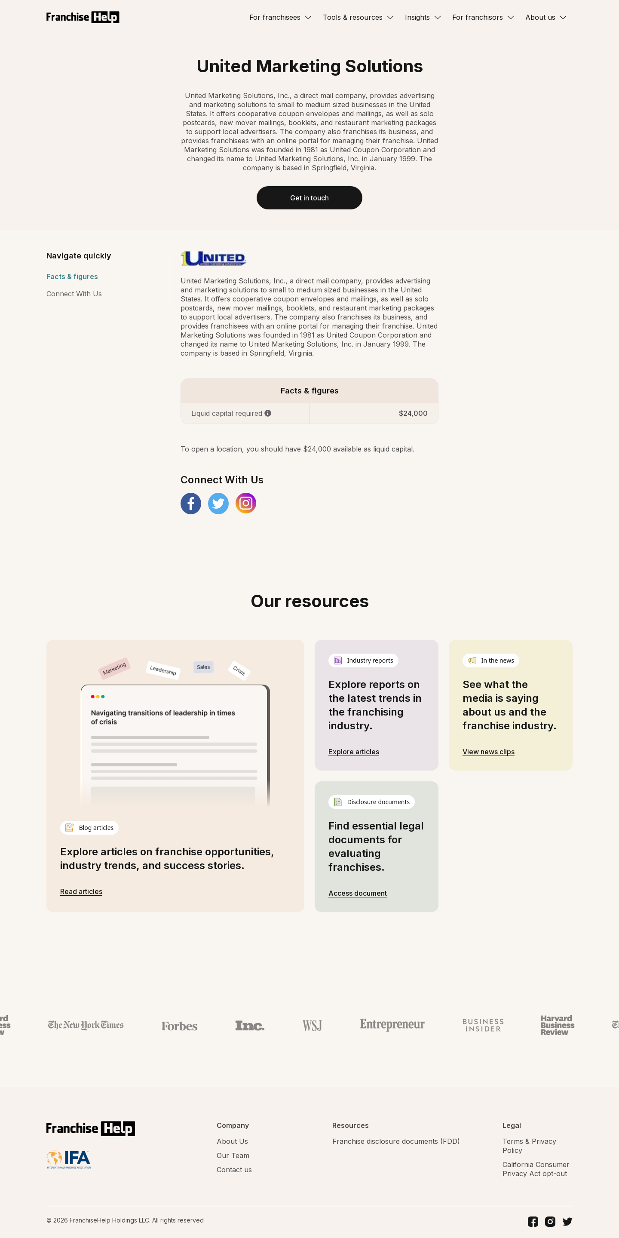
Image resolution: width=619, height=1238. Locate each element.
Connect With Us (74, 294)
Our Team (233, 1156)
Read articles (81, 892)
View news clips (489, 752)
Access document (357, 894)
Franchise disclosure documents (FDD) (396, 1142)
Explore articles (353, 752)
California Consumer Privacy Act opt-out (536, 1170)
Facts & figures (72, 277)
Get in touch (309, 198)
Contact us (234, 1170)
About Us (232, 1142)
